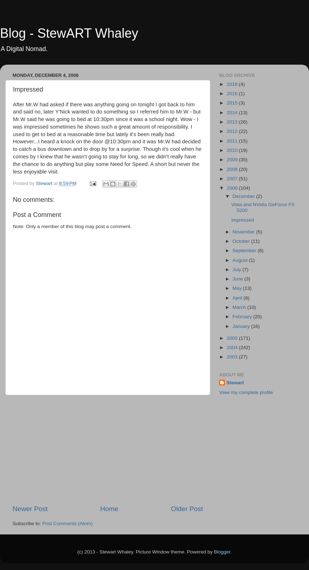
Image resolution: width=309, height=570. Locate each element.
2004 (233, 347)
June (238, 279)
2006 (233, 188)
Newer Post (30, 509)
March (239, 307)
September (245, 250)
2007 (233, 178)
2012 (233, 131)
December (244, 196)
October (241, 241)
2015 (233, 103)
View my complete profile (246, 392)
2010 (233, 150)
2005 (233, 338)
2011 (233, 141)
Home (109, 509)
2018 (233, 84)
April (238, 298)
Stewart (235, 382)
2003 (233, 357)
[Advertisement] (108, 450)
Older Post (187, 509)
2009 (233, 159)
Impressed (242, 220)
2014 (233, 112)
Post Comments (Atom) (67, 523)
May (237, 288)
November (244, 232)
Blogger (222, 552)
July (237, 269)
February (242, 316)
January (241, 326)
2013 (233, 122)
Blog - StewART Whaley (69, 33)
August (240, 260)
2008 (233, 169)
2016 (233, 93)
